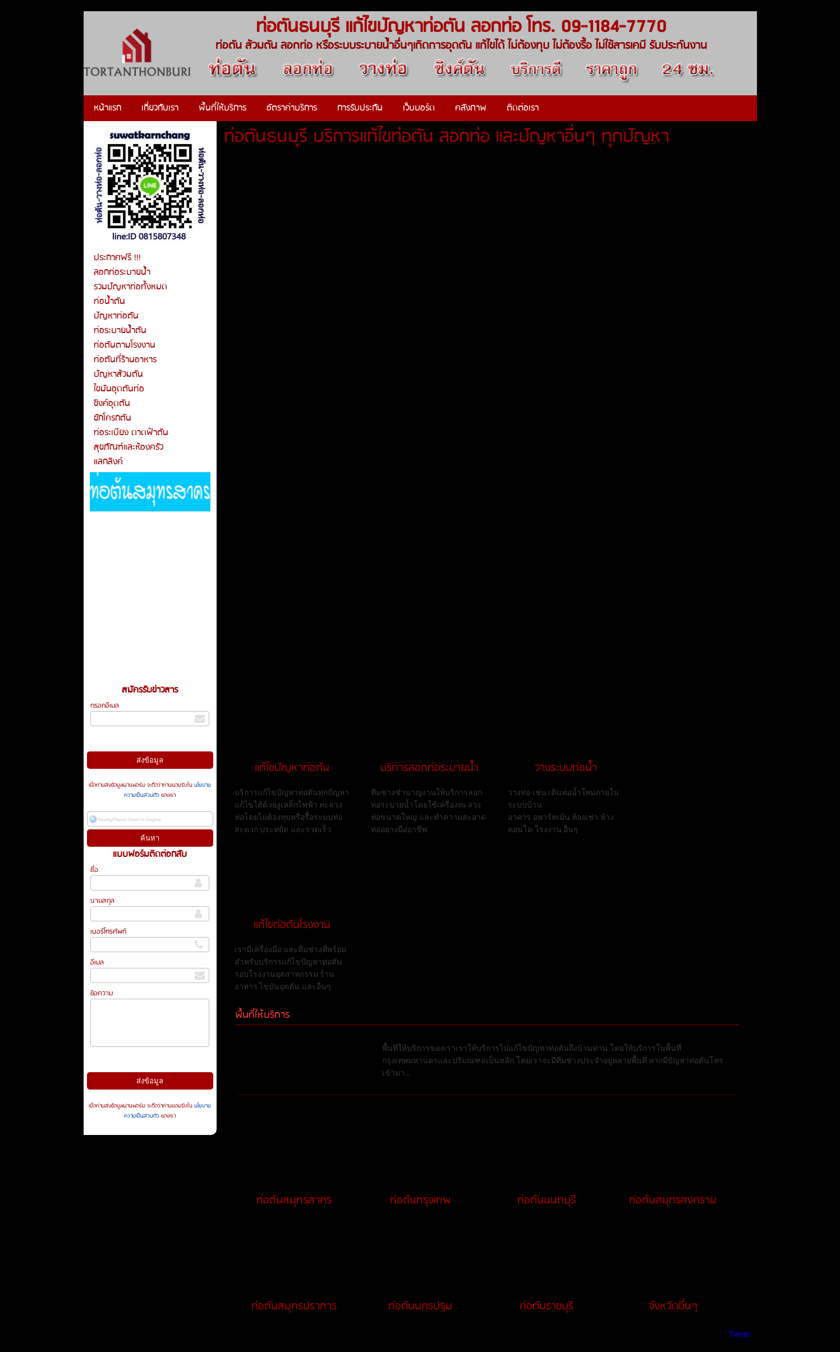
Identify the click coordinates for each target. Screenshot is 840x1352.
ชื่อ (94, 870)
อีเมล (97, 962)
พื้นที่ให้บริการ (262, 1015)
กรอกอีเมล (104, 706)
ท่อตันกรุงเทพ (420, 1201)
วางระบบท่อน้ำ (566, 768)
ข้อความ (101, 993)
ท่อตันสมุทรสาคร (294, 1201)
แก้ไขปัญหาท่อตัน (292, 768)
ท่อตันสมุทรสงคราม (673, 1201)
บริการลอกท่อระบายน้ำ (429, 768)
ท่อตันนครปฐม (420, 1307)
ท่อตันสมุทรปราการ (294, 1307)
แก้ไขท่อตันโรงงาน (292, 925)
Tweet (739, 1334)
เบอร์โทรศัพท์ (108, 932)
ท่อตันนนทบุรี (546, 1201)
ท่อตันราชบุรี (546, 1307)
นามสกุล (102, 901)
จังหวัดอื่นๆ (673, 1307)
